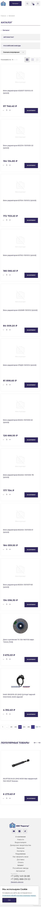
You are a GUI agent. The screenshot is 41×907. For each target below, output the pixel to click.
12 (12, 59)
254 (24, 727)
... (6, 727)
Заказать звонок (17, 882)
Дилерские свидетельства (20, 845)
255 (29, 727)
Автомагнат (20, 871)
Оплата (20, 862)
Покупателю (20, 854)
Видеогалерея (20, 842)
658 (36, 727)
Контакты (20, 851)
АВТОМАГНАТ (8, 37)
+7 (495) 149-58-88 (20, 876)
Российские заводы (20, 868)
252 (16, 727)
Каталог (20, 865)
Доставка (20, 860)
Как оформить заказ (20, 857)
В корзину (31, 110)
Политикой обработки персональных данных (19, 895)
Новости (20, 840)
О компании (20, 837)
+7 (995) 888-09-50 (20, 879)
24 (14, 59)
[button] (35, 742)
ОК (9, 900)
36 (16, 59)
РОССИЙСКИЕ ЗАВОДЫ (12, 46)
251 (11, 727)
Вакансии (20, 848)
